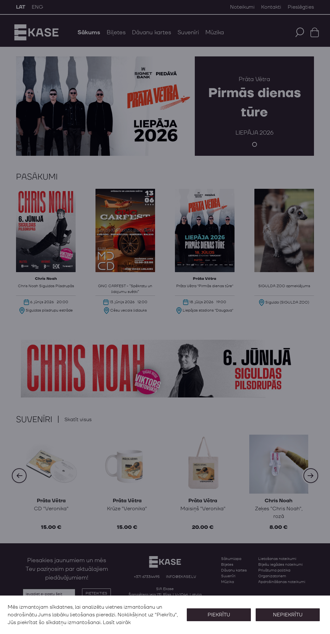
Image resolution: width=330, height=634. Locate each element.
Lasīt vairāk (117, 622)
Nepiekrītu (287, 614)
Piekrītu (218, 614)
